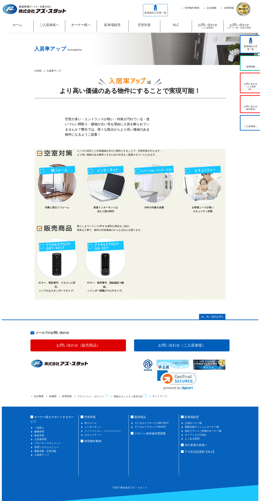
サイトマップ (159, 396)
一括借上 (39, 427)
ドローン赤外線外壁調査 (150, 433)
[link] (176, 380)
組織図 (52, 396)
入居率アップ (41, 454)
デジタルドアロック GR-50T (150, 426)
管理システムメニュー (46, 447)
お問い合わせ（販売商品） (78, 345)
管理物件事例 (192, 7)
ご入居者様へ (49, 25)
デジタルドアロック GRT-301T (152, 423)
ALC (176, 25)
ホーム (17, 25)
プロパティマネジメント (47, 443)
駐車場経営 (112, 25)
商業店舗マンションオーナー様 (202, 426)
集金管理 (39, 435)
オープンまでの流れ (196, 434)
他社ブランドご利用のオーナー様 (203, 431)
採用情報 (229, 7)
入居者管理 (40, 439)
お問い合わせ (207, 25)
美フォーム (90, 423)
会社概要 (212, 7)
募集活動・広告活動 (45, 451)
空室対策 (144, 25)
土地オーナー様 (193, 423)
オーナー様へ (81, 25)
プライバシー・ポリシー (92, 396)
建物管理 (39, 431)
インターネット (93, 426)
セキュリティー (93, 434)
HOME (38, 70)
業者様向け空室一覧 (155, 9)
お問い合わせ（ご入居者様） (182, 345)
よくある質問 (192, 438)
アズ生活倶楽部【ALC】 (200, 451)
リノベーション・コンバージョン (102, 431)
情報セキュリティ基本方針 (130, 396)
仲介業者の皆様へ (196, 445)
